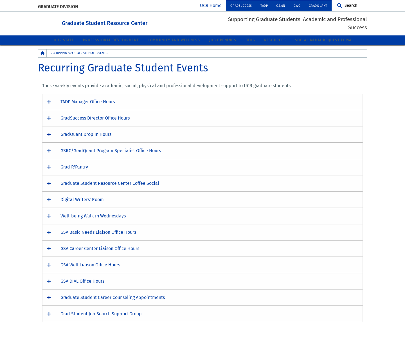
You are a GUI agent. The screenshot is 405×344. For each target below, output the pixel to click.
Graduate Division (58, 6)
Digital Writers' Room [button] (82, 199)
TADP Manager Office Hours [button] (87, 101)
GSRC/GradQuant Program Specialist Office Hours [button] (110, 150)
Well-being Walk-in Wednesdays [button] (93, 215)
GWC (297, 6)
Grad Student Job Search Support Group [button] (101, 313)
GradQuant (318, 6)
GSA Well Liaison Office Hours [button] (90, 264)
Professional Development (111, 40)
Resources (275, 40)
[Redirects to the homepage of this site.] (42, 53)
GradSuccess (241, 6)
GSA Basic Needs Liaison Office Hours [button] (98, 232)
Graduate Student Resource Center (136, 22)
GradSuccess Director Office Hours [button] (95, 117)
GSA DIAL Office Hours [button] (82, 281)
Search (351, 5)
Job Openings (223, 40)
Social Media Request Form (323, 40)
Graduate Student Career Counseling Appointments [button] (112, 297)
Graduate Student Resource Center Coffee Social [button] (109, 183)
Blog (250, 40)
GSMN (280, 6)
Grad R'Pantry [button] (74, 166)
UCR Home (211, 5)
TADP (264, 6)
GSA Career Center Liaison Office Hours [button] (99, 248)
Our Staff (64, 40)
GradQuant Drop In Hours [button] (85, 134)
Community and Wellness (174, 40)
